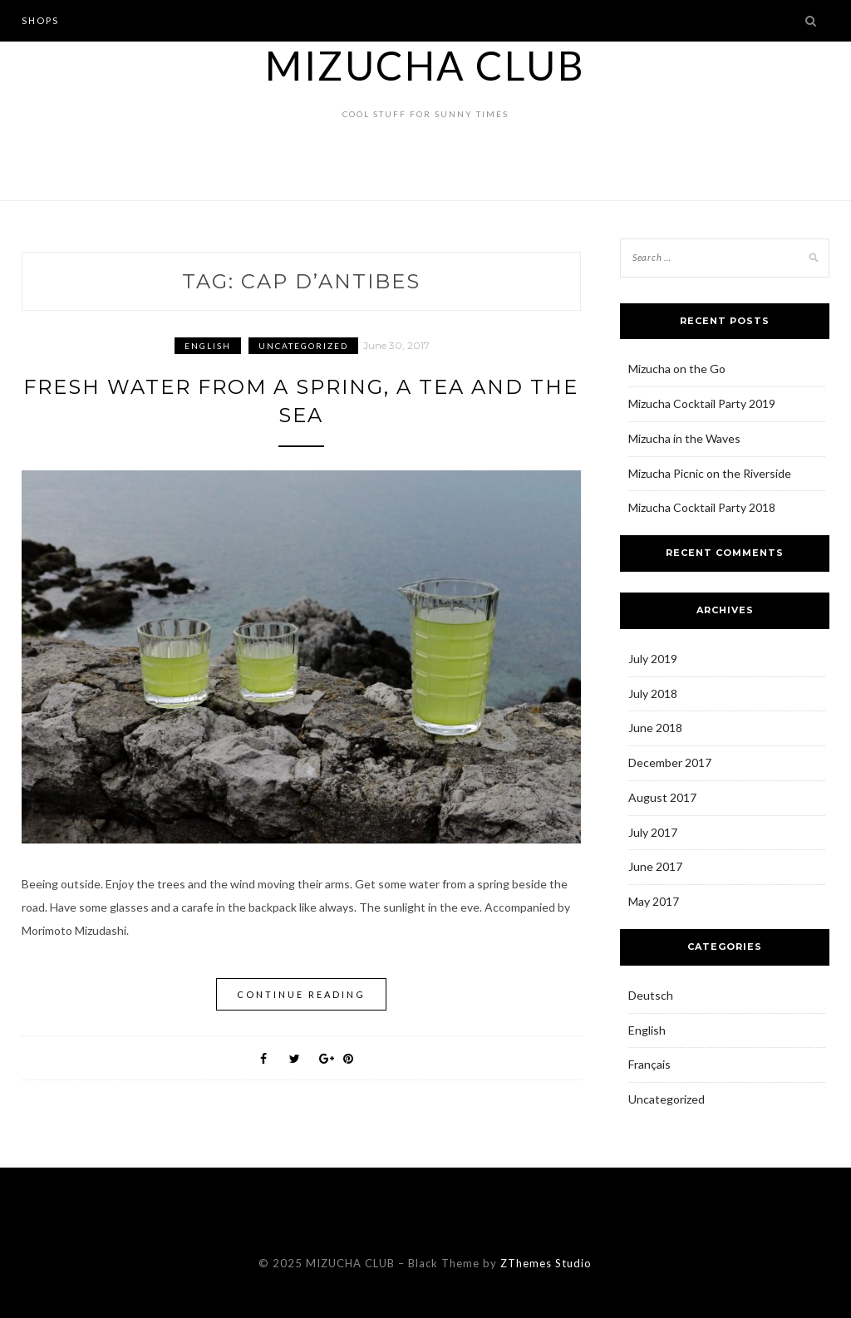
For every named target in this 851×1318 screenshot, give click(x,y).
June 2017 (655, 866)
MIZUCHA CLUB (425, 65)
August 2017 (662, 797)
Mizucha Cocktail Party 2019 (701, 403)
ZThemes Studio (546, 1263)
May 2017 (653, 901)
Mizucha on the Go (677, 368)
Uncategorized (303, 346)
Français (649, 1064)
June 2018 (655, 727)
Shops (40, 20)
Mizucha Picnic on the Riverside (709, 473)
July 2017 (652, 832)
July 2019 (652, 659)
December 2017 (669, 762)
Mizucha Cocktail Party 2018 (701, 507)
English (207, 346)
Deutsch (650, 995)
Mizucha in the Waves (684, 438)
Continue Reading (301, 994)
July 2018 (652, 693)
